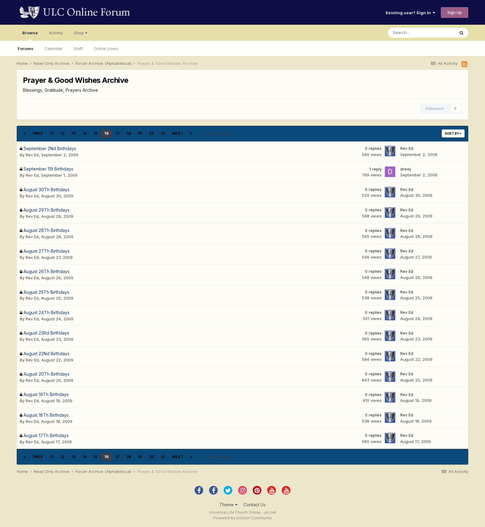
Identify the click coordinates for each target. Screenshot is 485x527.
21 (163, 133)
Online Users (106, 48)
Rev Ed (32, 154)
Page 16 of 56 (218, 133)
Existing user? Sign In (410, 12)
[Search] (421, 33)
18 (129, 133)
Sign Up (454, 12)
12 (62, 133)
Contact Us (254, 504)
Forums (25, 48)
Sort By (453, 133)
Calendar (53, 48)
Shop (80, 32)
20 (151, 133)
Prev (38, 133)
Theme (228, 504)
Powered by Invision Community (242, 518)
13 (73, 133)
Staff (78, 48)
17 (117, 133)
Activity (56, 32)
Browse (30, 35)
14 (84, 133)
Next (177, 133)
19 (140, 133)
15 (95, 133)
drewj (405, 169)
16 (106, 133)
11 (52, 133)
